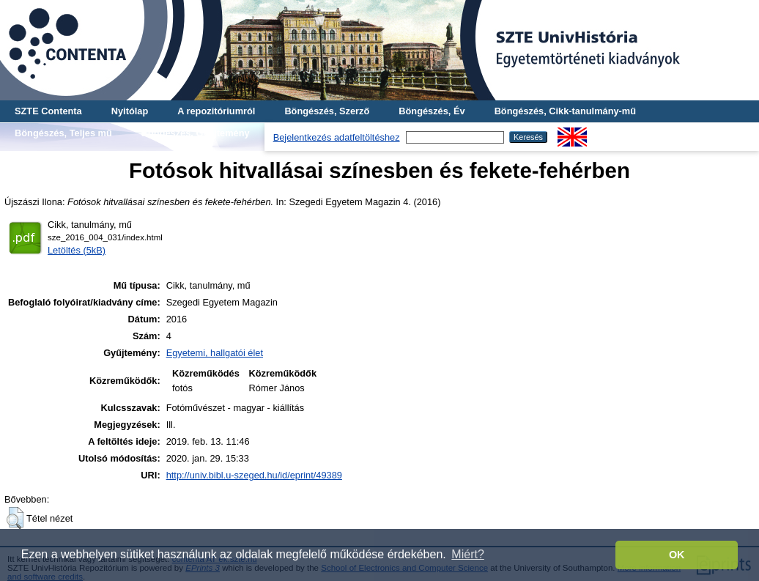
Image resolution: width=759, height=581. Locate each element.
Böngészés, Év (431, 111)
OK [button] (677, 554)
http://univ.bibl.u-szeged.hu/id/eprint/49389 (254, 475)
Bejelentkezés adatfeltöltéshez (336, 137)
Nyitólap (129, 111)
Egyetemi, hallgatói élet (214, 352)
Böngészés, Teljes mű (63, 132)
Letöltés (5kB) (76, 250)
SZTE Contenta (48, 111)
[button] (15, 518)
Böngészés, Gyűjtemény (195, 132)
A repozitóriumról (216, 111)
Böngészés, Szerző (326, 111)
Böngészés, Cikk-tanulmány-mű (565, 111)
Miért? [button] (467, 554)
